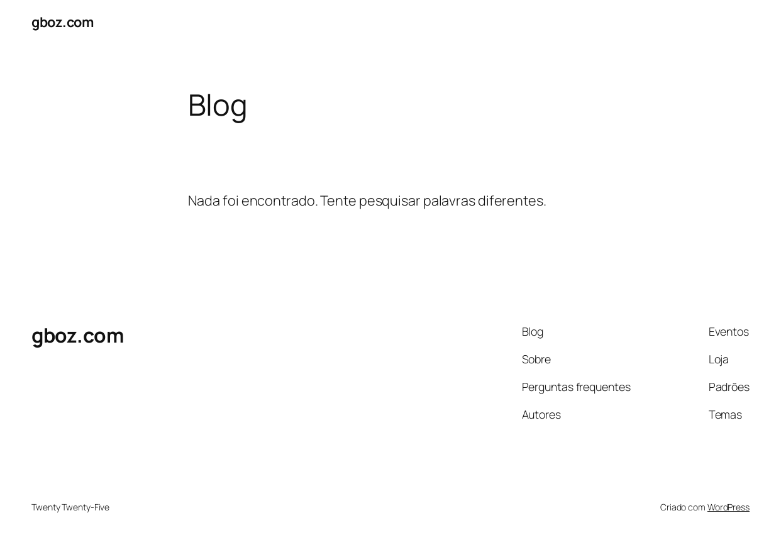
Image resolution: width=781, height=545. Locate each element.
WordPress (728, 507)
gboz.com (62, 22)
